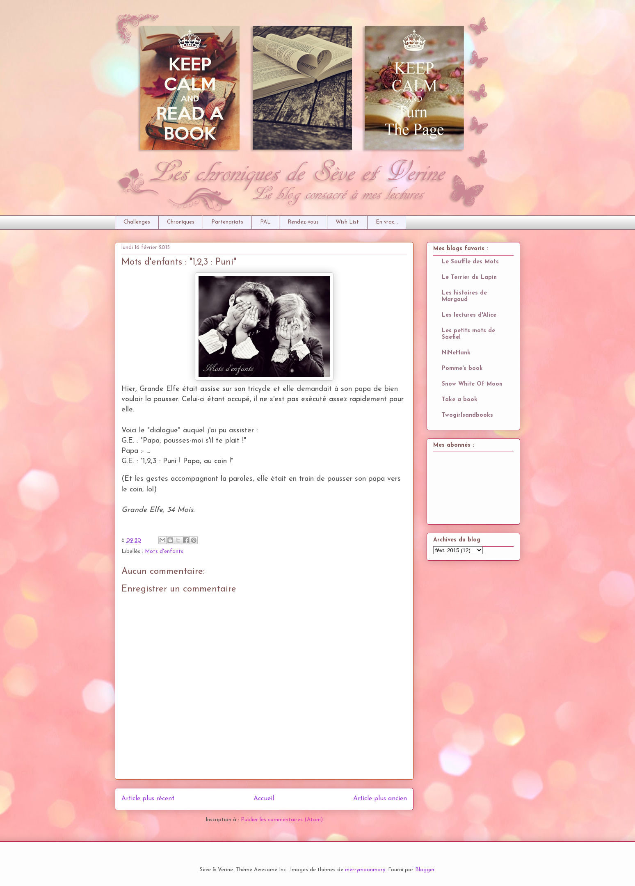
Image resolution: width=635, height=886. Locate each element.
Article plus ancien (380, 798)
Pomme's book (462, 368)
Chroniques (180, 222)
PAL (265, 222)
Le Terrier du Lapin (469, 277)
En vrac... (387, 222)
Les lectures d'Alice (469, 315)
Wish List (347, 222)
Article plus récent (147, 798)
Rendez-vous (303, 222)
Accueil (264, 798)
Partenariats (227, 222)
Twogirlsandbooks (467, 415)
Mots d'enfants (164, 551)
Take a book (459, 400)
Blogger (424, 869)
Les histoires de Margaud (464, 296)
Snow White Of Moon (472, 384)
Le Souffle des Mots (470, 262)
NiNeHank (456, 353)
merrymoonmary (365, 869)
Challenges (136, 222)
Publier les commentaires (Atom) (282, 819)
